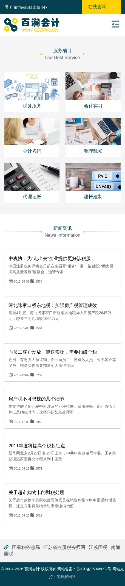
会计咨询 (32, 151)
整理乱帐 (93, 151)
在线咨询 (101, 6)
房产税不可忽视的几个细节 (36, 398)
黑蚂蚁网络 (66, 576)
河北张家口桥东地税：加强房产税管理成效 (52, 305)
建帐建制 (93, 196)
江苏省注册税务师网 (64, 547)
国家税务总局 (26, 547)
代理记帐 (32, 196)
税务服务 (32, 105)
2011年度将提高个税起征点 (36, 445)
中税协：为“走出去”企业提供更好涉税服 (49, 258)
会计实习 (93, 105)
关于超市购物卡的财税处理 (36, 492)
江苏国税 (98, 547)
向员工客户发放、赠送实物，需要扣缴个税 (52, 352)
